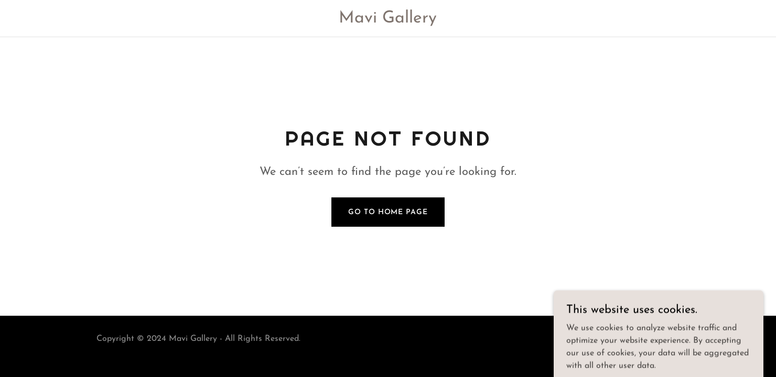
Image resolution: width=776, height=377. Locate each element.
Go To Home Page (387, 212)
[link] (388, 20)
